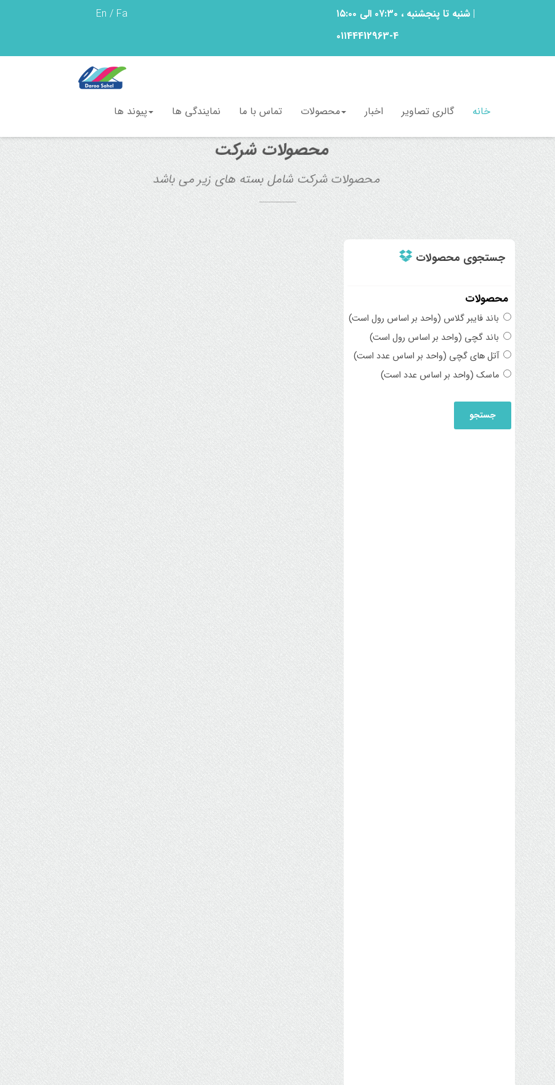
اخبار (374, 111)
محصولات (323, 111)
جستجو (482, 415)
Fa (122, 14)
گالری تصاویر (428, 111)
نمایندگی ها (196, 111)
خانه (481, 111)
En (101, 14)
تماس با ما (260, 111)
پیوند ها (133, 111)
